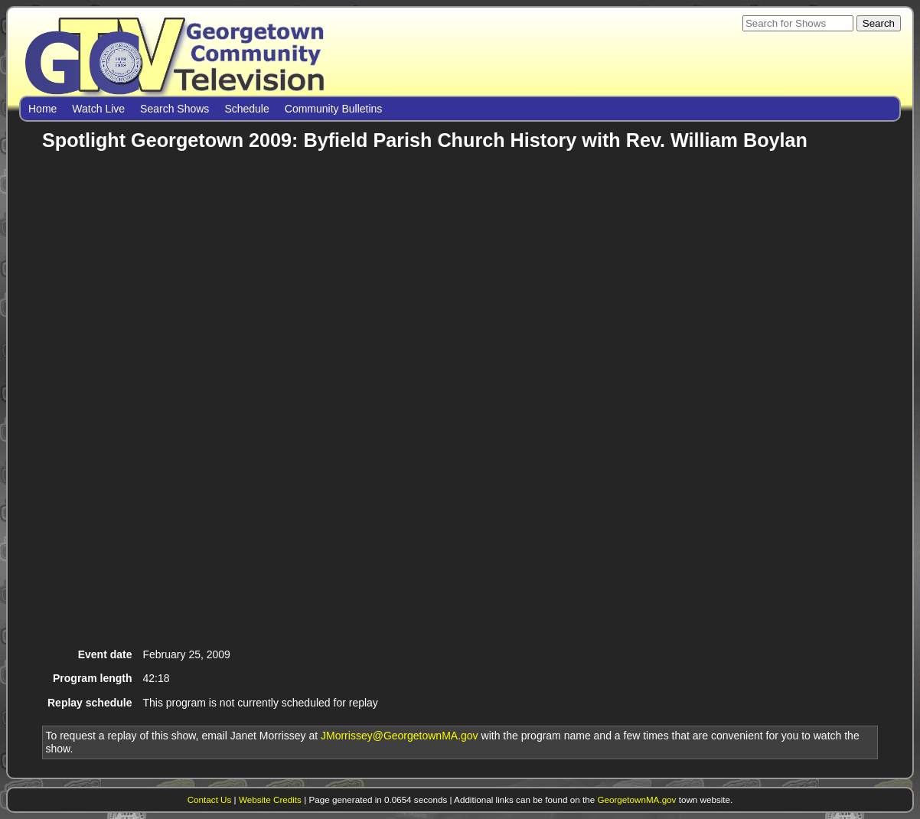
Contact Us (210, 799)
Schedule (246, 109)
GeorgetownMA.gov (636, 799)
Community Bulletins (334, 109)
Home (42, 109)
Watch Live (98, 109)
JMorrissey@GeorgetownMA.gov (399, 735)
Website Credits (270, 799)
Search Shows (174, 109)
